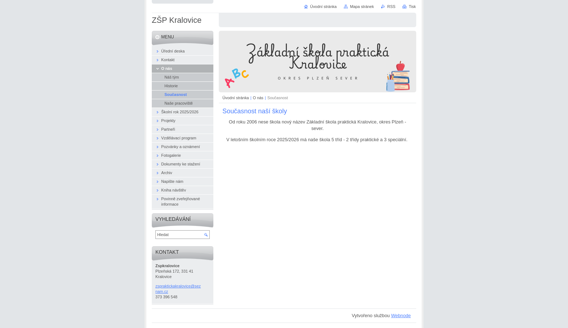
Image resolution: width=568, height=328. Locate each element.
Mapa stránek (362, 6)
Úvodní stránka (235, 98)
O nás (258, 98)
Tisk (412, 6)
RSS (391, 6)
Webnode (401, 315)
